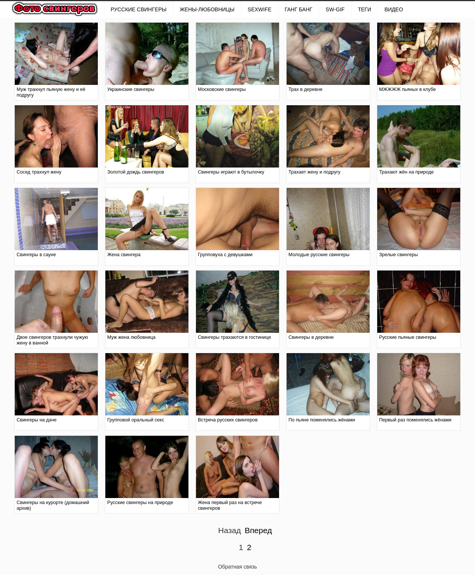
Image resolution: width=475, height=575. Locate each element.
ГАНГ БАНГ (298, 9)
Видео (393, 9)
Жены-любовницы (207, 9)
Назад (229, 530)
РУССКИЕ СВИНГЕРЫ (139, 9)
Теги (365, 9)
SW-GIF (334, 9)
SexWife (259, 9)
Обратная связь (237, 567)
